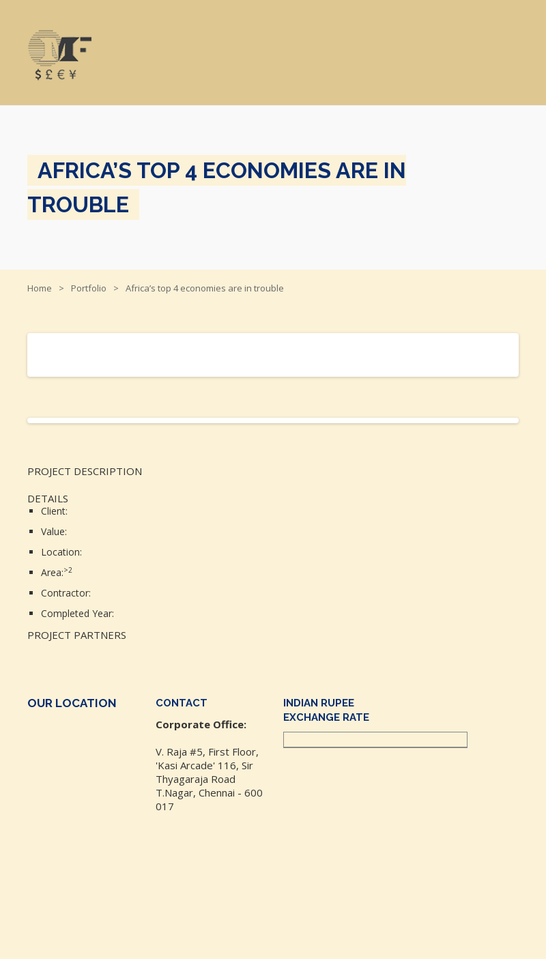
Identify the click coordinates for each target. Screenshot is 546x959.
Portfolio (88, 288)
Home (39, 288)
